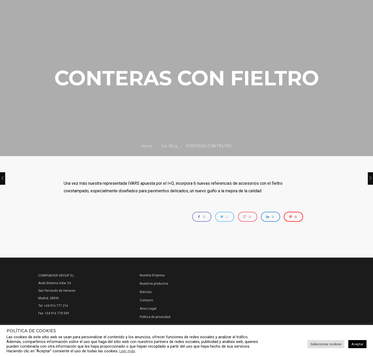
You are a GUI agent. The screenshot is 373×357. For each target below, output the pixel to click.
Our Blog (169, 146)
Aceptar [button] (357, 344)
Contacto (146, 300)
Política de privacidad (155, 317)
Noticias (146, 292)
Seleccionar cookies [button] (326, 344)
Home (147, 146)
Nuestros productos (154, 283)
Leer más (127, 351)
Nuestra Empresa (152, 275)
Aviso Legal (148, 308)
